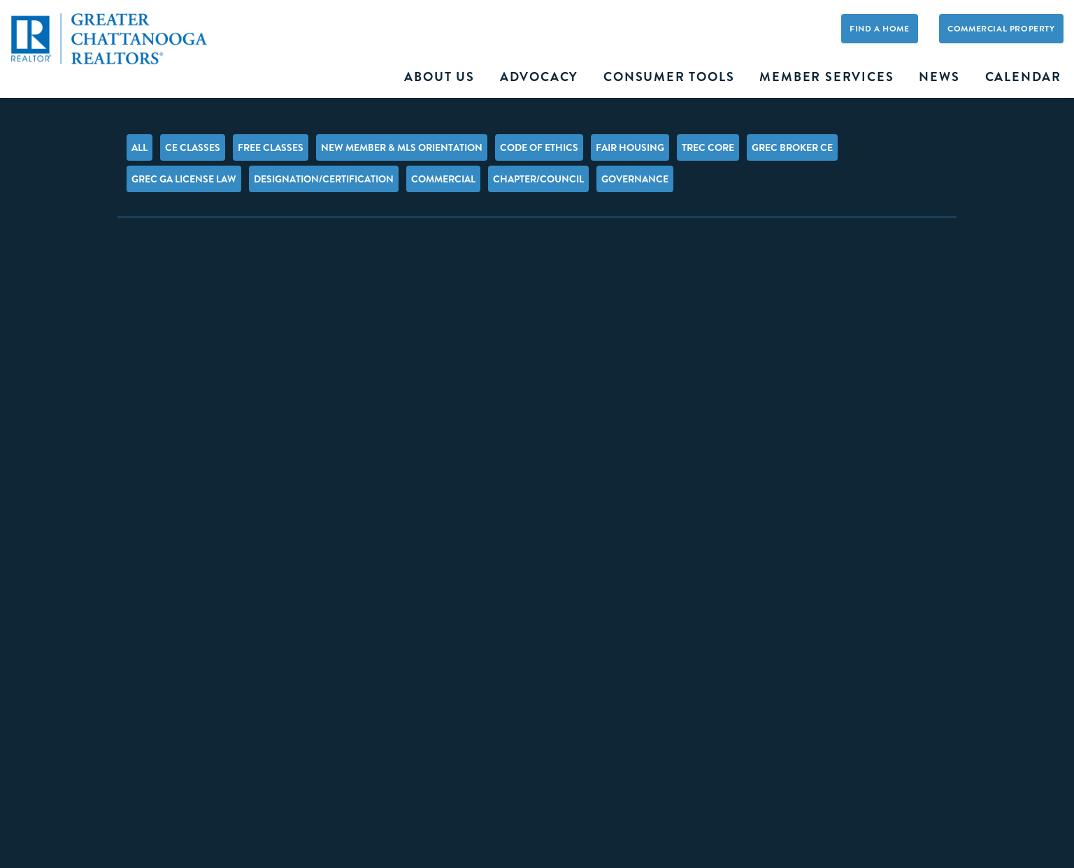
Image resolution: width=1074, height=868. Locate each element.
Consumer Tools (668, 76)
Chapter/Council (538, 179)
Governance (634, 179)
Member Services (826, 76)
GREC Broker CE (792, 147)
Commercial (443, 179)
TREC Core (708, 147)
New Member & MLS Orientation (401, 147)
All (139, 147)
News (939, 76)
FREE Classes (270, 147)
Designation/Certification (324, 179)
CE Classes (192, 147)
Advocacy (539, 76)
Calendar (1023, 76)
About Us (439, 76)
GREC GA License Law (183, 179)
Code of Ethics (539, 147)
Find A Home (880, 28)
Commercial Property (1000, 28)
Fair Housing (630, 147)
